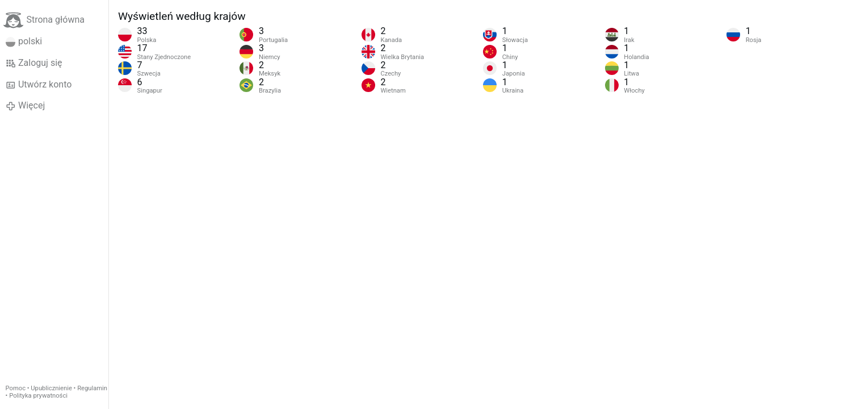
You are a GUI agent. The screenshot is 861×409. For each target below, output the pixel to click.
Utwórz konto (39, 84)
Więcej (25, 105)
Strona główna (44, 20)
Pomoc (16, 388)
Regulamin (92, 388)
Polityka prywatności (38, 395)
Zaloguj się (34, 63)
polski (24, 41)
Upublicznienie (51, 388)
